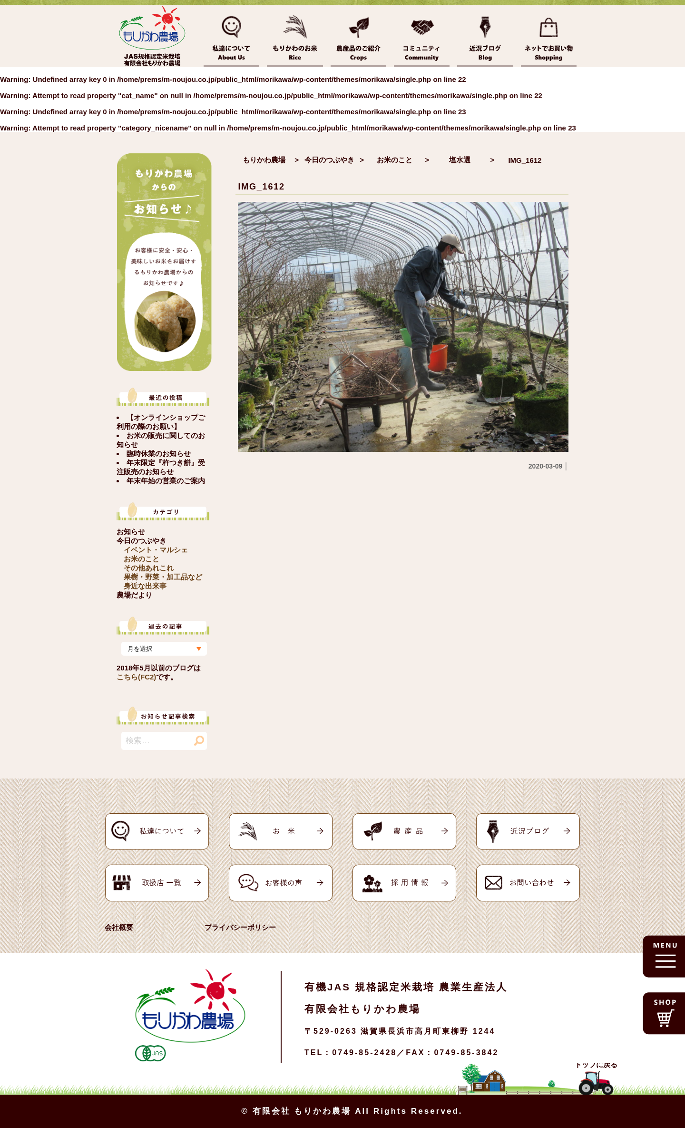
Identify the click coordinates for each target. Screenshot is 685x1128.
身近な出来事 (145, 586)
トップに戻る (596, 1064)
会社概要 (119, 927)
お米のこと (141, 559)
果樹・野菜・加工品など (163, 577)
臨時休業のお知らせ (159, 453)
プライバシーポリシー (240, 927)
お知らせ (131, 532)
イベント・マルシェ (156, 550)
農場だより (134, 595)
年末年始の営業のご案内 (166, 481)
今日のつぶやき (141, 541)
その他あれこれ (149, 568)
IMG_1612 (261, 186)
